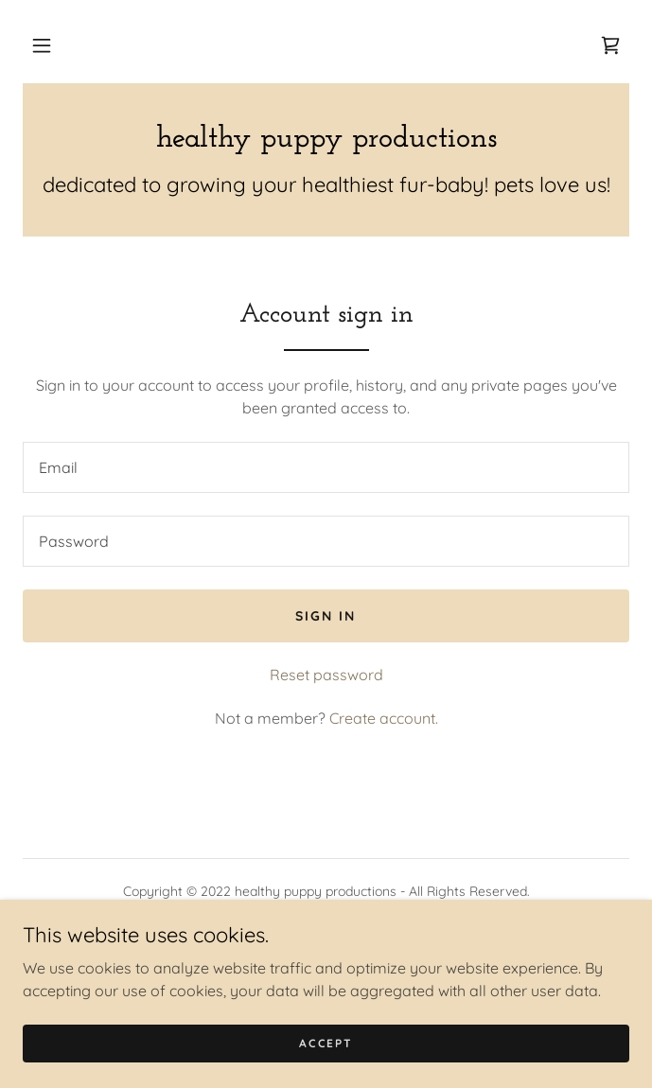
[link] (610, 45)
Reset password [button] (326, 674)
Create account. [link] (383, 718)
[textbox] (326, 467)
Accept (325, 1043)
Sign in (325, 615)
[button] (42, 45)
